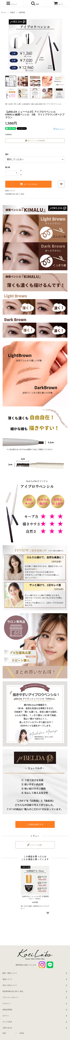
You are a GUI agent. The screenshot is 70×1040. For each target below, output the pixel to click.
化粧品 (12, 12)
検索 (35, 3)
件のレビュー (59, 129)
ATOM (21, 1033)
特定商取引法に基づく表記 (14, 194)
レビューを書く (35, 844)
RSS (4, 1033)
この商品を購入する (35, 824)
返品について (10, 191)
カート (58, 4)
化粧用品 (22, 12)
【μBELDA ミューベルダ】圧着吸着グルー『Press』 (35, 897)
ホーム (3, 12)
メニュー (11, 3)
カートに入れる (28, 184)
